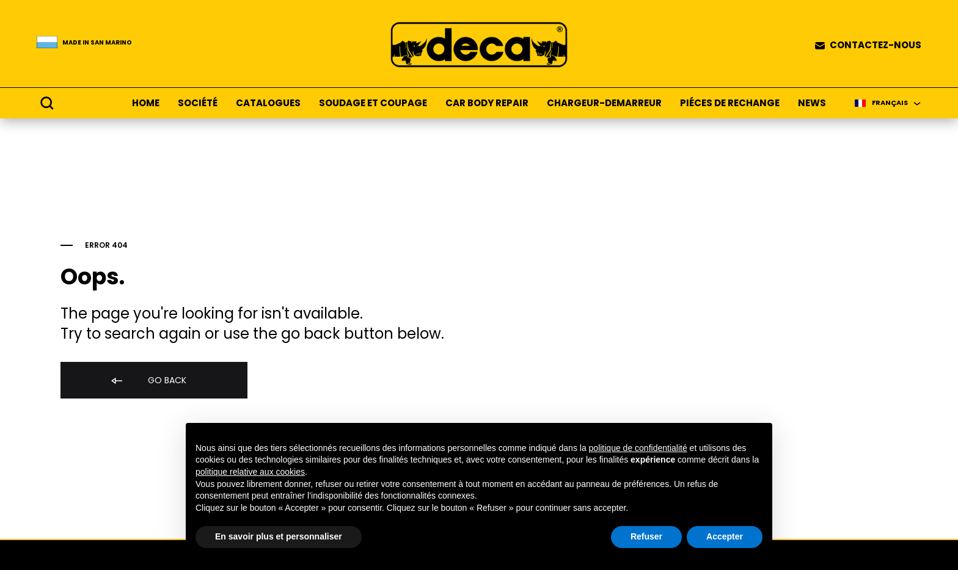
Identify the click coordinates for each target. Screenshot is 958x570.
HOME (145, 103)
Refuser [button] (646, 536)
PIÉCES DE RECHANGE (730, 103)
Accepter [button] (724, 536)
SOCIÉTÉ (198, 103)
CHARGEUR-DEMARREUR (604, 103)
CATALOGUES (268, 103)
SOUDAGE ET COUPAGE (373, 103)
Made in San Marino (97, 42)
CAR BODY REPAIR (486, 103)
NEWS (812, 103)
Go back (147, 381)
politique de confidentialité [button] (638, 448)
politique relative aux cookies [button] (250, 472)
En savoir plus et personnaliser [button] (278, 536)
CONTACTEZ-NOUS (875, 45)
